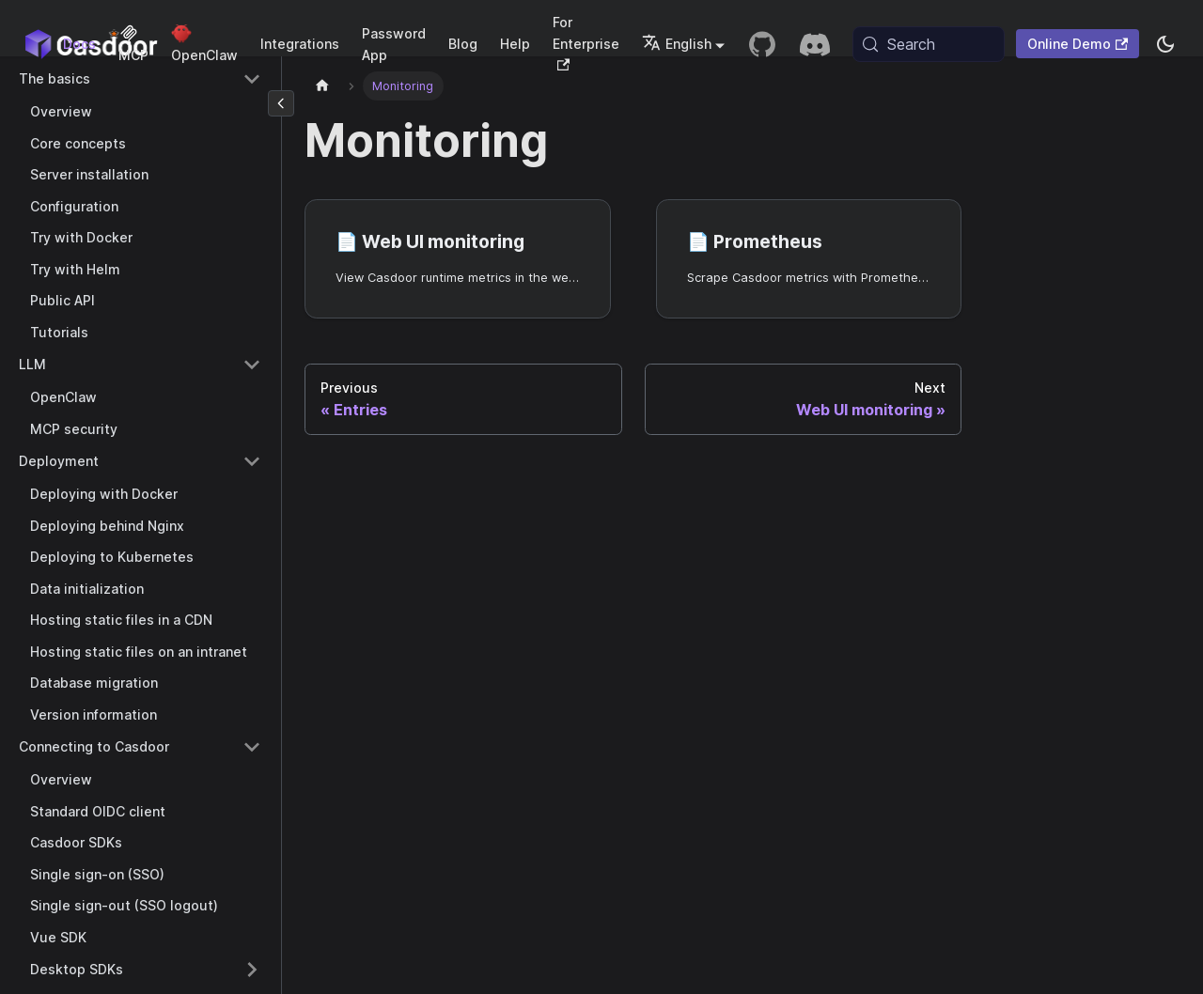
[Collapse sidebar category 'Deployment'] (252, 461)
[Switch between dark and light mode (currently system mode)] (1165, 44)
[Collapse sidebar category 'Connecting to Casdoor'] (252, 747)
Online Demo (1077, 44)
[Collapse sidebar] (281, 103)
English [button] (676, 44)
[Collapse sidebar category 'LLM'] (252, 364)
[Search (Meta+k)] (928, 44)
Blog (462, 44)
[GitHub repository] (762, 44)
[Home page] (322, 86)
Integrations (299, 44)
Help (515, 44)
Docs (79, 44)
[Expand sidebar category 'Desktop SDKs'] (252, 970)
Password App (394, 44)
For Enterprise (586, 42)
